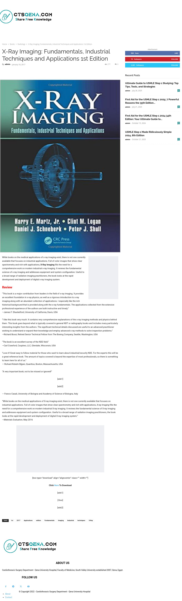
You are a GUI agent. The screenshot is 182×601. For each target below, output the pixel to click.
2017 (18, 520)
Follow (174, 59)
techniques (81, 520)
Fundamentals (49, 520)
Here (56, 485)
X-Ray (91, 520)
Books (12, 44)
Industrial (70, 520)
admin (7, 64)
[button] (136, 34)
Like (176, 53)
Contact (8, 597)
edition (38, 520)
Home (4, 44)
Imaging (61, 520)
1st (12, 520)
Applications (28, 520)
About (7, 594)
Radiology (21, 44)
